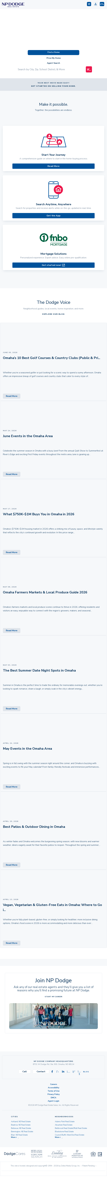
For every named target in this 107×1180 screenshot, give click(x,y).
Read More (53, 166)
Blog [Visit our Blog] (85, 1072)
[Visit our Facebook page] (52, 1071)
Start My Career (53, 996)
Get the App (53, 215)
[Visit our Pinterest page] (74, 1071)
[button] (102, 4)
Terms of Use (53, 1091)
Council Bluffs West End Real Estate (69, 1135)
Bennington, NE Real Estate (22, 1131)
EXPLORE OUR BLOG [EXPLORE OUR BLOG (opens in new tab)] (53, 314)
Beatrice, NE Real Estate (20, 1125)
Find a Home (53, 52)
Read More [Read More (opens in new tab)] (11, 396)
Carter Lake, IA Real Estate (21, 1138)
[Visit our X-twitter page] (57, 1071)
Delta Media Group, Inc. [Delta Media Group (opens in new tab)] (70, 1170)
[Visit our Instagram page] (68, 1071)
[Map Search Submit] (89, 69)
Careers (53, 1084)
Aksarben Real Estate (63, 1125)
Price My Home (54, 58)
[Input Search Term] (50, 69)
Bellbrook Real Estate (64, 1128)
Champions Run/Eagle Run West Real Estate (73, 1138)
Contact (41, 1071)
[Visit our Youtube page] (79, 1071)
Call (24, 1071)
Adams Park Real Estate (64, 1121)
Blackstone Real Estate (64, 1131)
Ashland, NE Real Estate (21, 1121)
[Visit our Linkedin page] (63, 1071)
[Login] (95, 4)
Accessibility (53, 1087)
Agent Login (53, 1101)
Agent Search (53, 63)
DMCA (53, 1097)
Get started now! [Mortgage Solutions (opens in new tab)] (53, 265)
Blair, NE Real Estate (19, 1135)
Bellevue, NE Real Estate (21, 1128)
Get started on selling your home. (53, 86)
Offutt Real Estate (80, 1128)
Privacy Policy (54, 1094)
